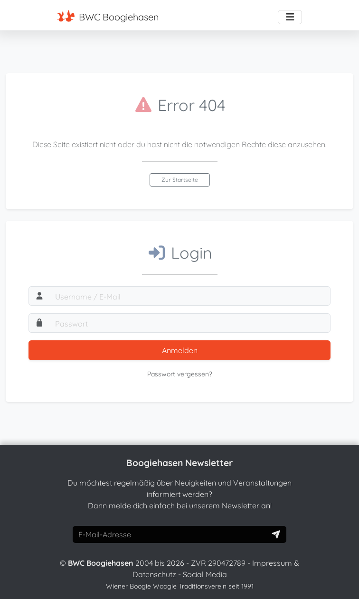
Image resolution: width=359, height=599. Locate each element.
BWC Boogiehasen (108, 16)
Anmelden (180, 350)
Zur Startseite (179, 179)
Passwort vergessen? (179, 374)
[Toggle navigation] (290, 17)
